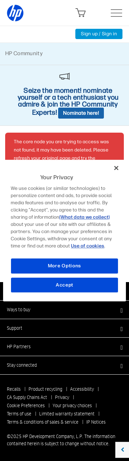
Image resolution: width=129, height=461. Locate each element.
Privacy (62, 397)
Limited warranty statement (67, 414)
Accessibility (82, 389)
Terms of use (19, 414)
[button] (64, 309)
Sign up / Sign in (99, 34)
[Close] (116, 167)
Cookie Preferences (26, 405)
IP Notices (96, 422)
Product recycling (45, 389)
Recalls (14, 389)
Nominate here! (81, 113)
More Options (64, 266)
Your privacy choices (72, 405)
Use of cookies (87, 246)
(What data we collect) (84, 217)
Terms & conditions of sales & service (42, 422)
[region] (64, 231)
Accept (64, 285)
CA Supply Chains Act (27, 397)
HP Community (24, 53)
